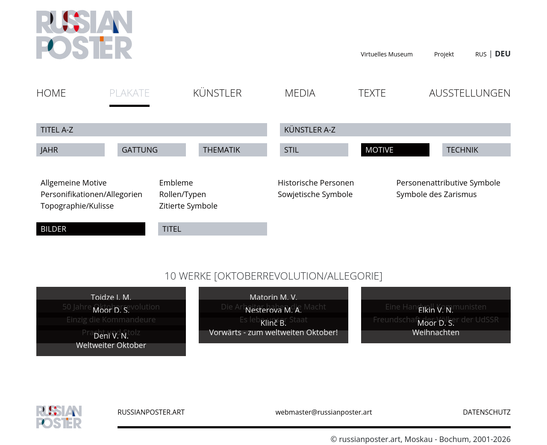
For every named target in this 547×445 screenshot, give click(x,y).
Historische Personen (316, 182)
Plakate (129, 92)
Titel (171, 229)
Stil (291, 149)
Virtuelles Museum (387, 54)
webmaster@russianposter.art (324, 412)
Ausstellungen (470, 92)
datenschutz (487, 412)
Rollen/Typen (182, 194)
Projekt (444, 54)
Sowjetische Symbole (315, 194)
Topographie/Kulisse (77, 205)
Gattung (140, 149)
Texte (372, 92)
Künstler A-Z (309, 129)
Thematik (221, 149)
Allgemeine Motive (74, 182)
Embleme (176, 182)
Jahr (49, 149)
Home (51, 92)
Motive (379, 149)
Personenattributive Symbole (448, 182)
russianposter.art (151, 412)
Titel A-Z (57, 129)
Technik (462, 149)
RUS (481, 54)
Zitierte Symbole (188, 205)
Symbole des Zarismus (437, 194)
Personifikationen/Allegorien (91, 194)
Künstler (217, 92)
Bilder (53, 229)
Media (300, 92)
